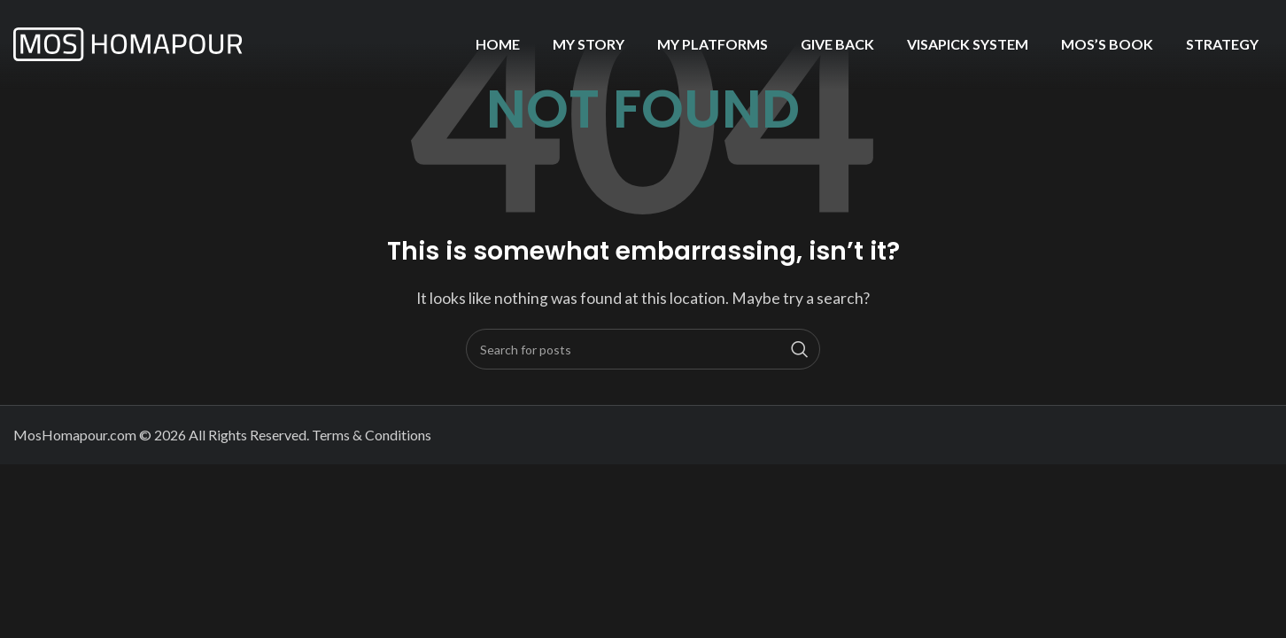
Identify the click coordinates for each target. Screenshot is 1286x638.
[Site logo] (128, 42)
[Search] (643, 349)
